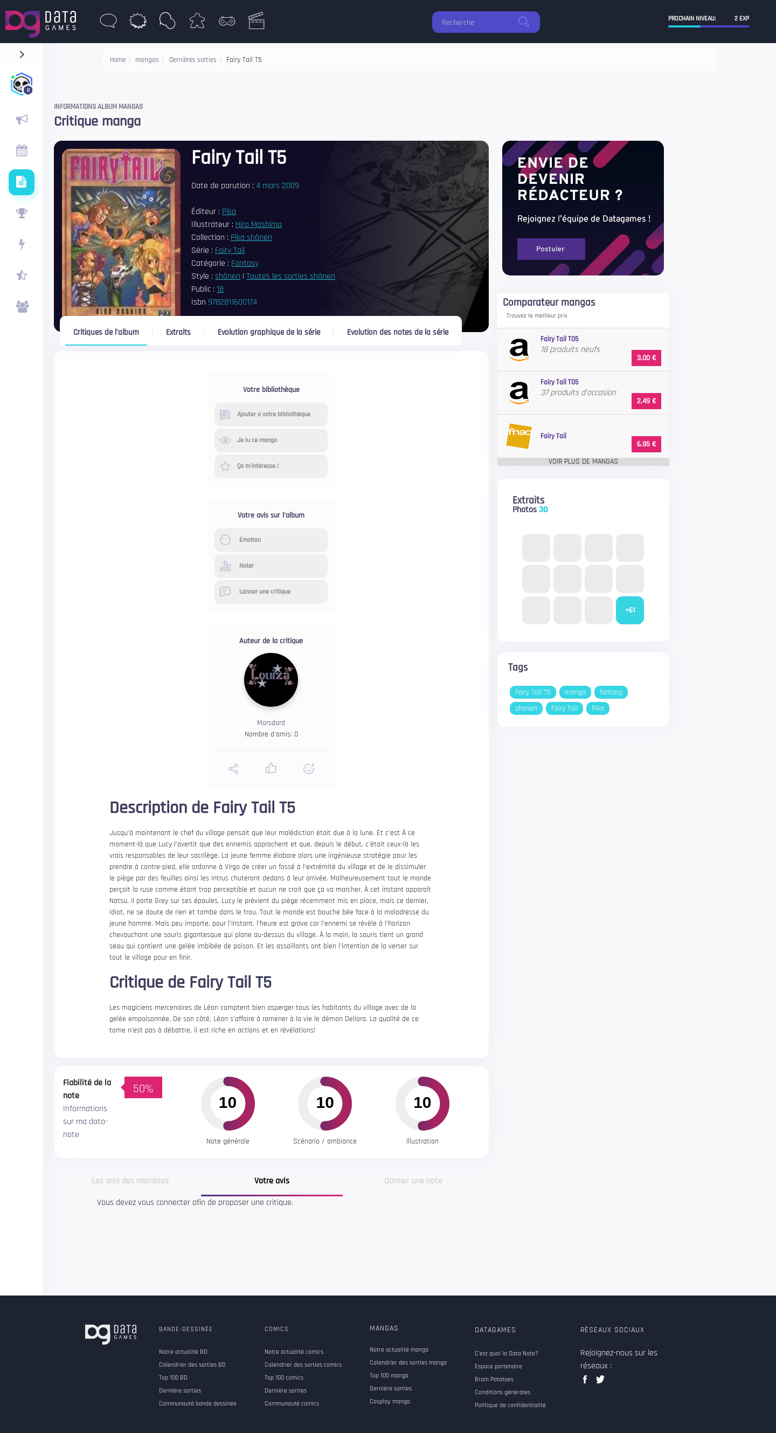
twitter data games (601, 1382)
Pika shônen (251, 237)
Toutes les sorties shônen (290, 276)
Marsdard (271, 723)
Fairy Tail (230, 250)
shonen (526, 708)
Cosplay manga (390, 1401)
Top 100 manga (389, 1376)
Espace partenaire (498, 1366)
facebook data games (587, 1382)
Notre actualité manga (399, 1350)
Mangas (384, 1328)
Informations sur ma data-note (85, 1121)
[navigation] (22, 52)
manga (575, 692)
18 (220, 289)
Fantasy (245, 263)
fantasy (611, 692)
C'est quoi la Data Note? (506, 1354)
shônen (227, 276)
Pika (229, 211)
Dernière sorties (391, 1389)
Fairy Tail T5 (533, 692)
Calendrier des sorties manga (408, 1363)
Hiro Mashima (258, 224)
